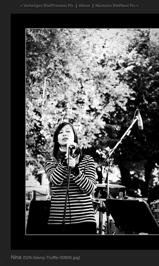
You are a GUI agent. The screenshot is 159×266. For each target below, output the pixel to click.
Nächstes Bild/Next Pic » (117, 6)
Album (84, 6)
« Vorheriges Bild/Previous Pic (47, 6)
